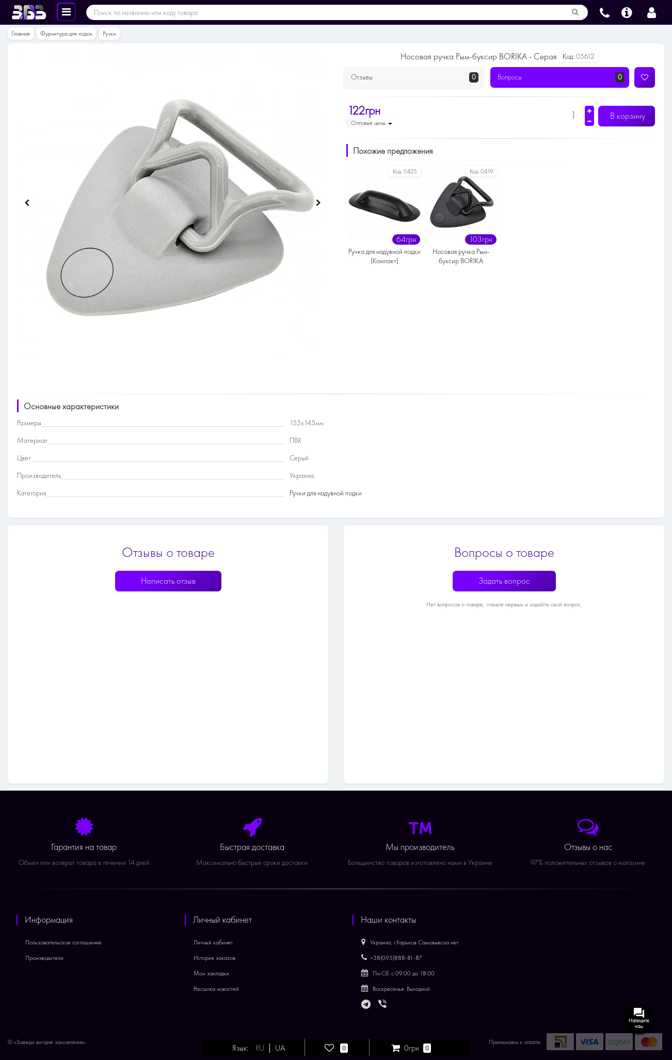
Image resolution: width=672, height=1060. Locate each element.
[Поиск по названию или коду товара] (575, 12)
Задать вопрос (504, 581)
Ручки (109, 33)
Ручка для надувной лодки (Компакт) (384, 256)
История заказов (214, 957)
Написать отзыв (168, 581)
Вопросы (561, 77)
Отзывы (414, 77)
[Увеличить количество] (589, 111)
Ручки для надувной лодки (326, 493)
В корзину (626, 116)
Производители (44, 957)
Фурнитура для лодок (66, 33)
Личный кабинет (213, 942)
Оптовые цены (371, 122)
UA (280, 1048)
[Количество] (573, 115)
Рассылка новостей (216, 988)
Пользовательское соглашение (63, 942)
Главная (20, 33)
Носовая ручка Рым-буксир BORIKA (461, 256)
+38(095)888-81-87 (391, 957)
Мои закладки (211, 973)
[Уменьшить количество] (589, 121)
